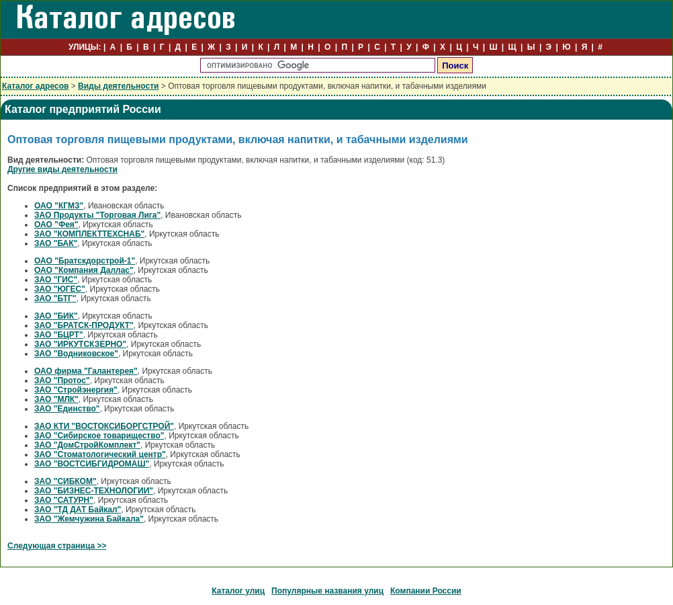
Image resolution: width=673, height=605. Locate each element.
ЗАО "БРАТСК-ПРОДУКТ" (84, 325)
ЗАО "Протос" (62, 380)
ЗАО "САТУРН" (63, 500)
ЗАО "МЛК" (56, 399)
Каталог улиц (238, 591)
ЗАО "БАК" (55, 243)
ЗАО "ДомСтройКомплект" (87, 445)
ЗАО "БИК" (56, 316)
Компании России (425, 591)
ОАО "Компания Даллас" (84, 270)
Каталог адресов (35, 86)
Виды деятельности (118, 86)
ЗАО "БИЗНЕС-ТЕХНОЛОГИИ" (93, 490)
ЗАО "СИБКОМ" (65, 481)
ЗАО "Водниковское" (76, 353)
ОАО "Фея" (56, 224)
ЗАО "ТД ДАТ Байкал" (77, 509)
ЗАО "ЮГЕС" (59, 289)
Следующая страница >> (57, 546)
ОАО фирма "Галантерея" (86, 371)
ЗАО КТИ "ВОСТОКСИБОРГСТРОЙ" (104, 426)
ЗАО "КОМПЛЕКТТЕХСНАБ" (89, 234)
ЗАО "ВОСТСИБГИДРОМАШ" (91, 464)
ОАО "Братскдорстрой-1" (84, 261)
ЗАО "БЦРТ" (58, 334)
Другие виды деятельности (62, 169)
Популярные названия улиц (327, 591)
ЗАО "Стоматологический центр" (100, 454)
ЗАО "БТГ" (55, 298)
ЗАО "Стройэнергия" (76, 390)
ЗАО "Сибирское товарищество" (99, 435)
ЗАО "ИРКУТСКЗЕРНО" (80, 344)
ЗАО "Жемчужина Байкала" (89, 519)
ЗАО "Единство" (66, 408)
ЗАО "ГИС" (55, 279)
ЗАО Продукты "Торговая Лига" (97, 215)
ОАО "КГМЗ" (58, 205)
